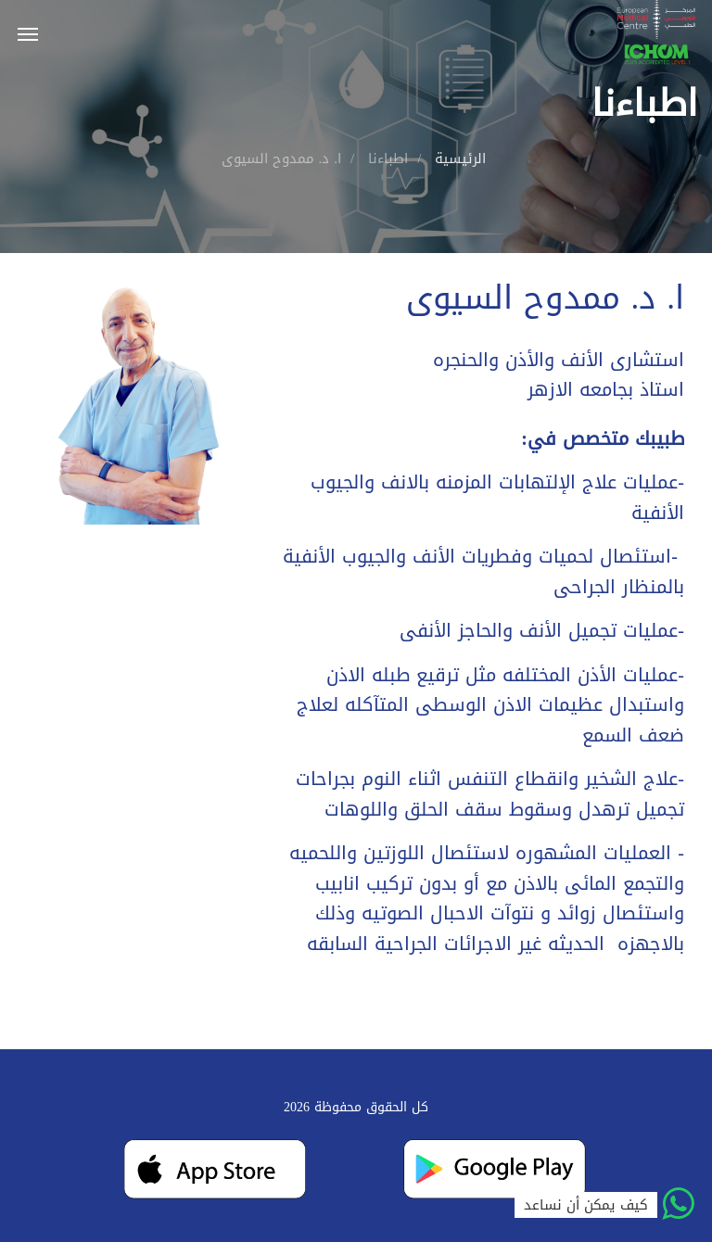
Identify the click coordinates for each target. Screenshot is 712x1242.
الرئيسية (460, 158)
